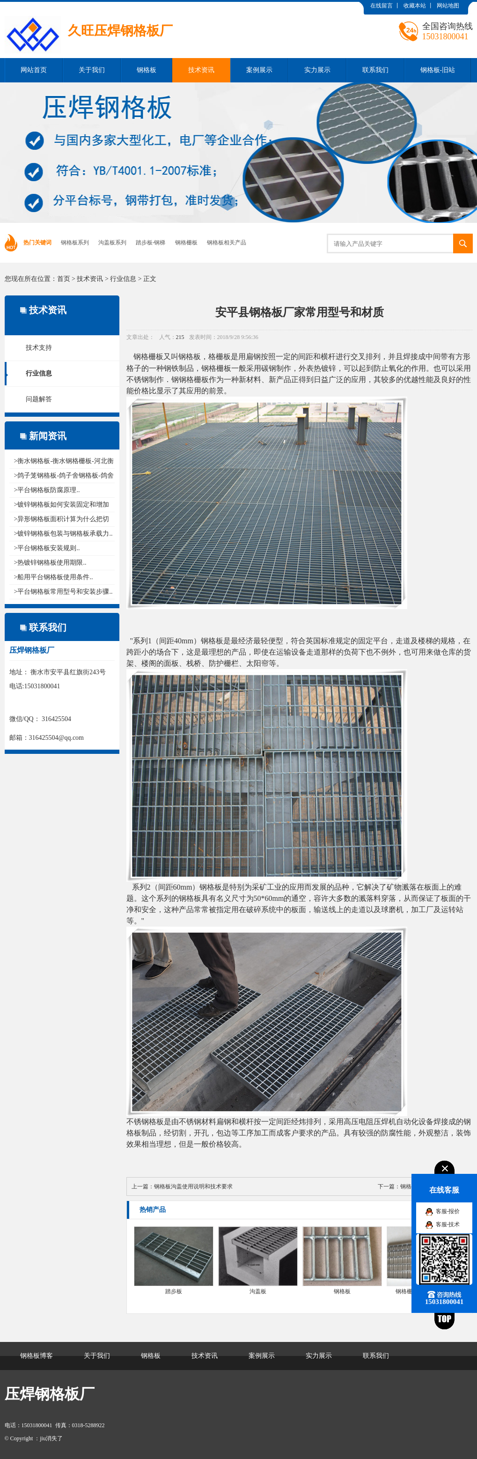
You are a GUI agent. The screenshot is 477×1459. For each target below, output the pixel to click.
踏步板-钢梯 (151, 242)
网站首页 (34, 70)
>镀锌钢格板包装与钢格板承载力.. (63, 533)
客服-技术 (448, 1224)
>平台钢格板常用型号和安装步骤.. (63, 591)
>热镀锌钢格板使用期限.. (50, 562)
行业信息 (123, 278)
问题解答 (39, 399)
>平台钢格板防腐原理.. (47, 490)
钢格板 (146, 70)
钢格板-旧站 (437, 70)
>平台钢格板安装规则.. (47, 548)
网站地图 (448, 5)
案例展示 (259, 70)
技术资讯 (201, 70)
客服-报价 (448, 1211)
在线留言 (381, 5)
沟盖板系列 (112, 242)
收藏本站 (415, 5)
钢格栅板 (186, 242)
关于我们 (92, 70)
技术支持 (39, 347)
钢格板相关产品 (226, 242)
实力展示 (317, 70)
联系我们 (375, 70)
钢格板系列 (75, 242)
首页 (63, 278)
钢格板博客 (36, 1355)
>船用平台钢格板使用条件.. (53, 577)
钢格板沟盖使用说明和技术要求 (193, 1186)
